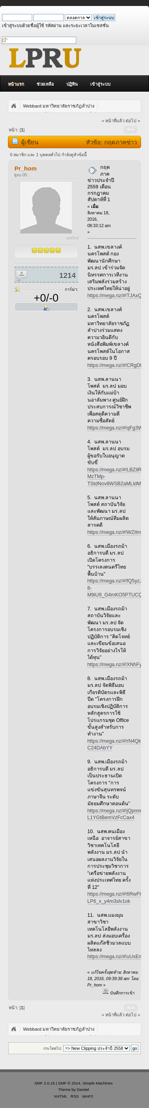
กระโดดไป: (52, 1048)
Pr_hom (25, 168)
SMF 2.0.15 (44, 1083)
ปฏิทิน (72, 84)
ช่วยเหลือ (45, 84)
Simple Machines (98, 1083)
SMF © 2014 (69, 1083)
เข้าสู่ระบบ (100, 84)
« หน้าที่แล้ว (113, 120)
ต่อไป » (133, 120)
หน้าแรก (16, 84)
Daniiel (83, 1089)
